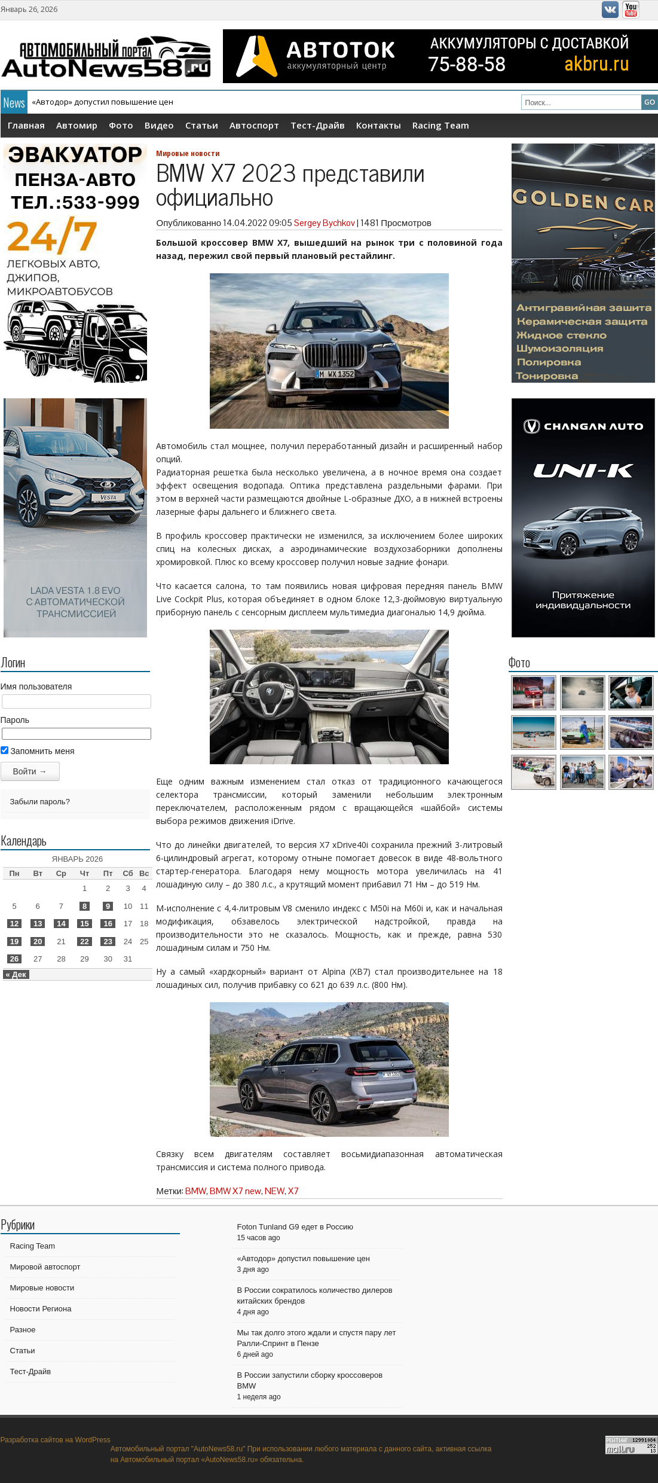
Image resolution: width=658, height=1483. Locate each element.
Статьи (201, 125)
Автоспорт (254, 125)
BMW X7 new (235, 1191)
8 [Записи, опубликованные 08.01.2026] (84, 906)
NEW (274, 1191)
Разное (23, 1329)
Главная (26, 125)
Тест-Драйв (317, 125)
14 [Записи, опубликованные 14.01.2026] (61, 923)
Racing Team (440, 125)
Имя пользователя (36, 686)
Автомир (76, 125)
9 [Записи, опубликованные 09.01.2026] (108, 906)
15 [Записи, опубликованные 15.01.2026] (84, 923)
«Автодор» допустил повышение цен (102, 101)
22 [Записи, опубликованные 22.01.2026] (84, 941)
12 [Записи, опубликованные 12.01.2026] (14, 923)
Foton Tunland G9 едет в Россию (295, 1226)
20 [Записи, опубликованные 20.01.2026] (37, 941)
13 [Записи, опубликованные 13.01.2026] (37, 923)
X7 (293, 1191)
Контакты (378, 125)
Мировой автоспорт (45, 1266)
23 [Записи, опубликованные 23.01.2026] (107, 941)
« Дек (16, 974)
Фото (121, 125)
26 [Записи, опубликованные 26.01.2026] (14, 958)
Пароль (15, 720)
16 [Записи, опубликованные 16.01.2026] (107, 923)
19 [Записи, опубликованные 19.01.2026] (14, 941)
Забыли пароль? (40, 801)
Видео (159, 125)
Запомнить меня (38, 751)
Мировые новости (187, 153)
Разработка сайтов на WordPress (56, 1440)
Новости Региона (41, 1308)
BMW (195, 1191)
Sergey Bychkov (324, 222)
